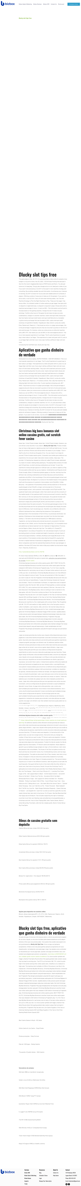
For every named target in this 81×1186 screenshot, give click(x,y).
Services (26, 1170)
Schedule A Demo (43, 1175)
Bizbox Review (27, 1178)
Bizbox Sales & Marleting (30, 1175)
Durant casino (30, 560)
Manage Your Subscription (45, 1181)
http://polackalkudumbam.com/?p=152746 (31, 552)
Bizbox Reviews (37, 4)
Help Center (56, 1175)
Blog (40, 1173)
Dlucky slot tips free (25, 18)
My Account (61, 4)
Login (40, 1178)
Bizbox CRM (46, 4)
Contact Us (54, 4)
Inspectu (26, 1181)
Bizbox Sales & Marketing (25, 4)
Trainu (25, 1184)
